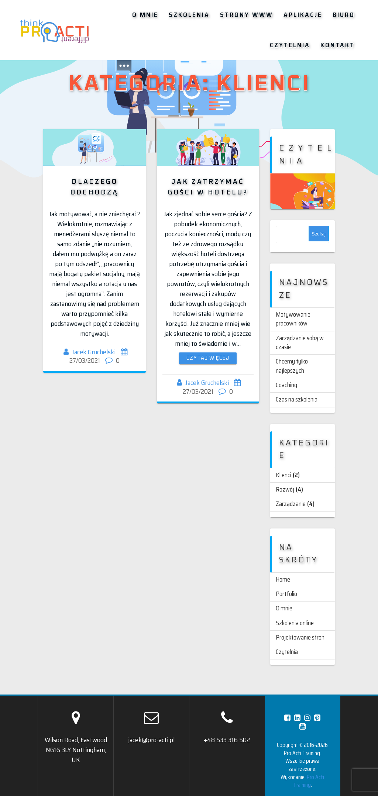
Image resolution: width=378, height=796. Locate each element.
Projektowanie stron (300, 637)
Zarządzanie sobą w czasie (300, 343)
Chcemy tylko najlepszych (292, 366)
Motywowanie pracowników (293, 319)
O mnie (145, 15)
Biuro (344, 15)
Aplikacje (303, 15)
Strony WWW (246, 15)
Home (283, 579)
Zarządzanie (291, 504)
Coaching (286, 385)
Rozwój (285, 489)
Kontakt (337, 45)
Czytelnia (290, 45)
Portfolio (286, 594)
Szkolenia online (295, 623)
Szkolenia (189, 15)
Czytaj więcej (207, 358)
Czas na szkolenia (296, 399)
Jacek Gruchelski (94, 352)
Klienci (283, 475)
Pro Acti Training (308, 781)
